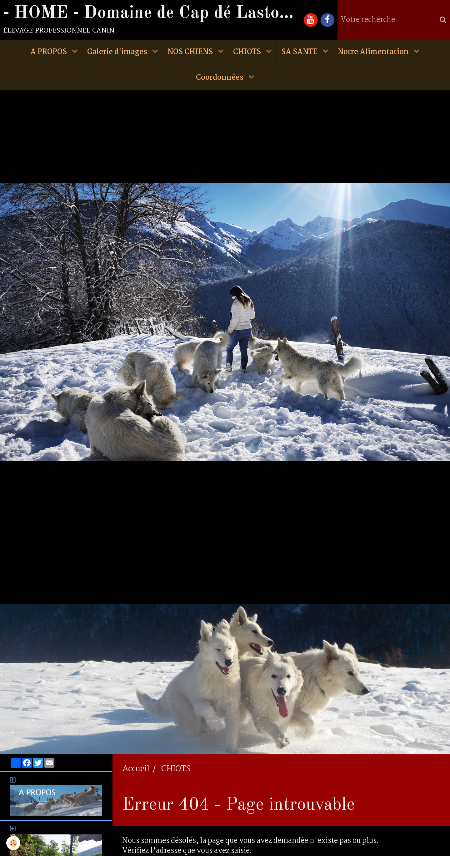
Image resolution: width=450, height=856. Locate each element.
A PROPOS (49, 52)
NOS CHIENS (191, 52)
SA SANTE (300, 52)
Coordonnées (220, 78)
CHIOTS (247, 52)
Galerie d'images (118, 52)
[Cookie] (13, 843)
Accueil (135, 769)
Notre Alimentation (374, 52)
